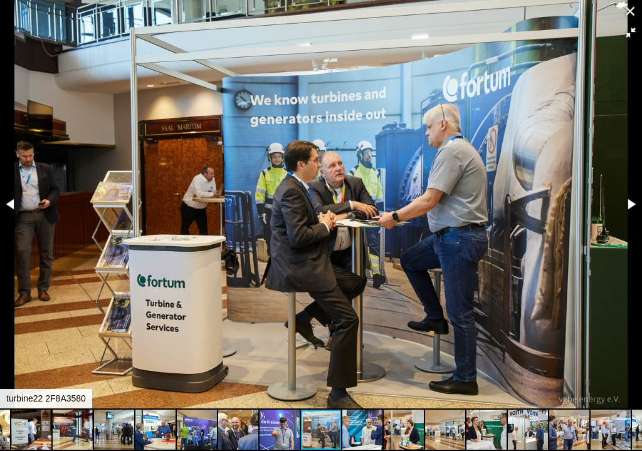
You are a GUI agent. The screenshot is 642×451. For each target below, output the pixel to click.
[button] (631, 33)
